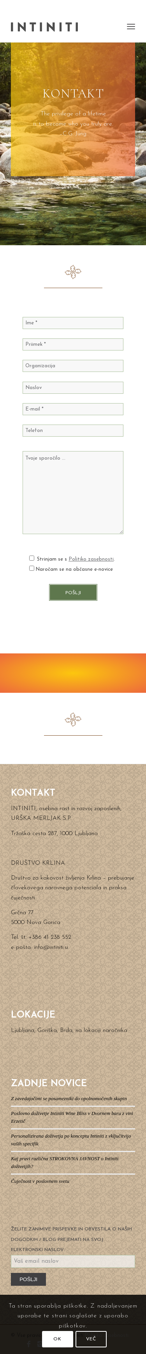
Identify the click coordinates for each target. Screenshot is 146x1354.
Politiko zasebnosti (91, 559)
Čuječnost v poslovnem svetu (40, 1181)
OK (57, 1339)
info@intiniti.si (51, 947)
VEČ (91, 1339)
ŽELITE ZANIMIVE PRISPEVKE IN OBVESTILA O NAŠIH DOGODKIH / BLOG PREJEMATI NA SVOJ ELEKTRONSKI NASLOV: (71, 1239)
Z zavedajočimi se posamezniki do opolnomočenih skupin (69, 1098)
